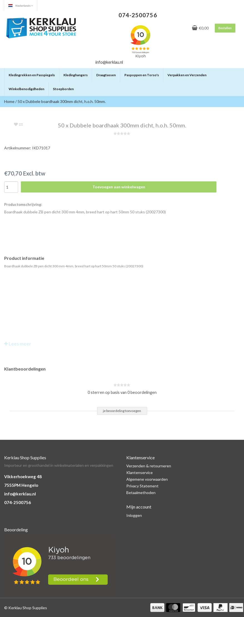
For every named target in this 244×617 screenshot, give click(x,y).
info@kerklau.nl (20, 493)
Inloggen (134, 515)
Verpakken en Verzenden (186, 75)
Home (9, 101)
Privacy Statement (142, 485)
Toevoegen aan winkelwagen (118, 186)
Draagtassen (106, 75)
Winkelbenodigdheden (26, 89)
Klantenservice (139, 472)
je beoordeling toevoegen (122, 411)
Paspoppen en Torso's (141, 75)
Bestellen (225, 28)
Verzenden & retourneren (148, 465)
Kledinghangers (75, 75)
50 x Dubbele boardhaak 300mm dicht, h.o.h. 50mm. (62, 101)
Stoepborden (63, 89)
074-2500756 (17, 502)
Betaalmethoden (141, 492)
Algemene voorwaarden (147, 479)
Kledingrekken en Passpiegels (32, 75)
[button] (54, 72)
